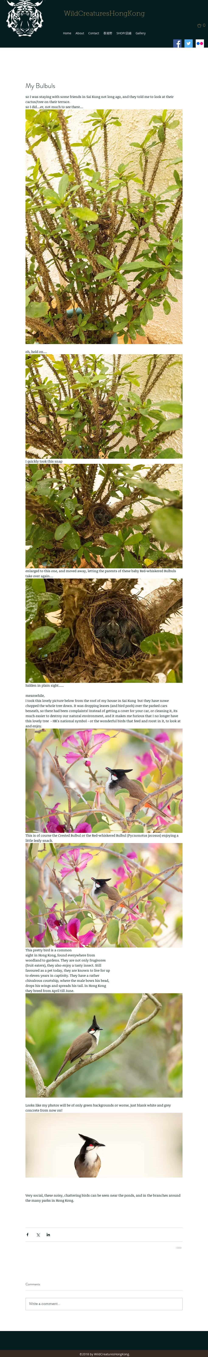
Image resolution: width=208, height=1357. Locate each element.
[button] (202, 25)
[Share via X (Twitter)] (38, 1235)
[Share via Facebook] (27, 1235)
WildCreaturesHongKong (104, 14)
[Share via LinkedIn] (48, 1235)
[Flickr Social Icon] (200, 43)
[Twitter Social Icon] (188, 43)
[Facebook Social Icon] (177, 43)
